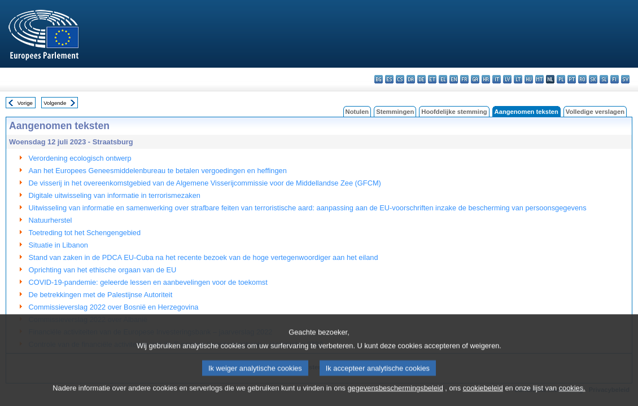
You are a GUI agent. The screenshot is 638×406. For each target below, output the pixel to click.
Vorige (25, 103)
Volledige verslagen (595, 111)
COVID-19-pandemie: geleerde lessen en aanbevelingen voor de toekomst (148, 282)
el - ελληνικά (443, 79)
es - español (389, 79)
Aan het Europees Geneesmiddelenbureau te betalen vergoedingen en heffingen (158, 170)
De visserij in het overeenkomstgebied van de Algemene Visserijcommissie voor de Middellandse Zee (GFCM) (205, 183)
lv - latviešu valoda (507, 79)
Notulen (357, 111)
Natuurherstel (50, 220)
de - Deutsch (421, 79)
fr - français (464, 79)
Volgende (54, 103)
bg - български (378, 79)
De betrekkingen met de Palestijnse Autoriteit (101, 294)
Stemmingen (395, 111)
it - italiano (496, 79)
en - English (453, 79)
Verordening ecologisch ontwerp (80, 158)
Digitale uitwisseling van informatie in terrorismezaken (114, 195)
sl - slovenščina (604, 79)
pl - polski (561, 79)
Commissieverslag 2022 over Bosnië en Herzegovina (114, 307)
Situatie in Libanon (58, 245)
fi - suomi (614, 79)
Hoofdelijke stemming (454, 111)
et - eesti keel (432, 79)
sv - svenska (625, 79)
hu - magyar (529, 79)
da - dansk (411, 79)
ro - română (582, 79)
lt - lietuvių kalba (518, 79)
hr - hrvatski (486, 79)
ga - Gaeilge (475, 79)
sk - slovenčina (593, 79)
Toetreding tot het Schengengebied (85, 232)
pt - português (571, 79)
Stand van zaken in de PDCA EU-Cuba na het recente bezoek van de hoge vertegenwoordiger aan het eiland (203, 257)
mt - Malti (539, 79)
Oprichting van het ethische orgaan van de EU (103, 270)
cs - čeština (400, 79)
